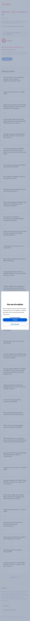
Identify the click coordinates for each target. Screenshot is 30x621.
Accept (15, 319)
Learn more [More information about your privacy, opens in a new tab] (6, 314)
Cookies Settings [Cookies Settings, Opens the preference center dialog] (15, 317)
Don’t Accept (15, 324)
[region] (15, 310)
